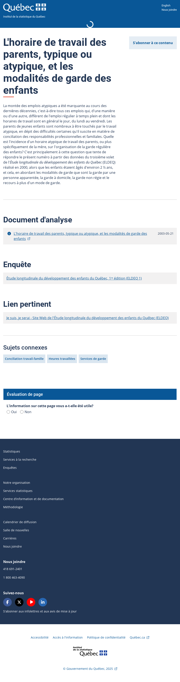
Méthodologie (13, 507)
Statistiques (11, 451)
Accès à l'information (68, 637)
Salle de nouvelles (16, 530)
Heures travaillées (62, 359)
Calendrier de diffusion (20, 522)
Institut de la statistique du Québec (24, 16)
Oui (12, 411)
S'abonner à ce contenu (153, 42)
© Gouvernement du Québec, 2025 (88, 669)
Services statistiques (17, 491)
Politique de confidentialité (106, 637)
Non (25, 411)
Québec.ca (137, 637)
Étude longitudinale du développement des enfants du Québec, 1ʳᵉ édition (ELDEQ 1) (74, 278)
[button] (9, 233)
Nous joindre (169, 9)
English (166, 5)
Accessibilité (40, 637)
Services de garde (93, 359)
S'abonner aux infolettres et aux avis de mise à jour (40, 611)
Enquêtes (10, 468)
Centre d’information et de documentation (33, 499)
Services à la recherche (19, 459)
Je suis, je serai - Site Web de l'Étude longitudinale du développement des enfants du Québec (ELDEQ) (87, 318)
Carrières (9, 538)
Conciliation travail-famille (24, 359)
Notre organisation (16, 483)
